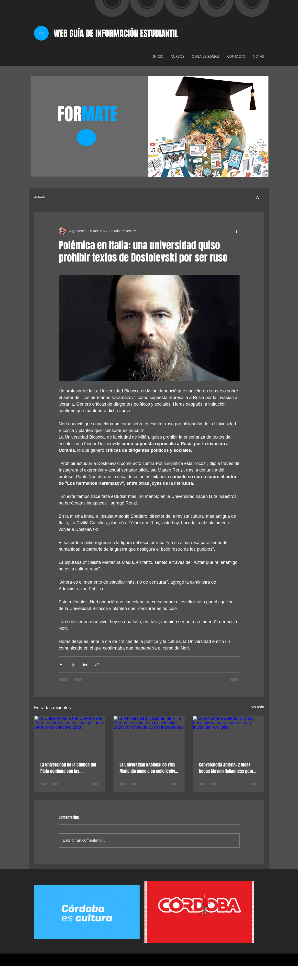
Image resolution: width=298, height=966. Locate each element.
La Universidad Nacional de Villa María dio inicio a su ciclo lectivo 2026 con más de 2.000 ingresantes (148, 768)
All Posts (40, 197)
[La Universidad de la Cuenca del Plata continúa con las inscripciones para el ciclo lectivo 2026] (69, 736)
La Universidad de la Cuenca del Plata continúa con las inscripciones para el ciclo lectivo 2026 (68, 768)
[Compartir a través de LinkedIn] (85, 664)
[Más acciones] (237, 231)
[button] (257, 198)
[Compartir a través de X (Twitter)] (73, 664)
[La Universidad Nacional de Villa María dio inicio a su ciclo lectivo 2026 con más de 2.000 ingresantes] (149, 736)
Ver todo (257, 707)
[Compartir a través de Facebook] (61, 664)
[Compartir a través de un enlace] (97, 664)
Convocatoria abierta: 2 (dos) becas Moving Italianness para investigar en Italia (226, 768)
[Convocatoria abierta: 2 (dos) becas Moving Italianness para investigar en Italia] (228, 736)
